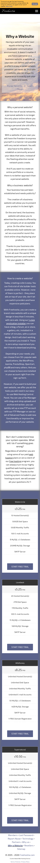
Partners (16, 842)
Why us (25, 842)
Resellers (28, 845)
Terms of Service (15, 861)
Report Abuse (14, 838)
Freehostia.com (27, 855)
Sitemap (21, 849)
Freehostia (8, 11)
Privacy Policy (25, 861)
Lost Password (26, 835)
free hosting (15, 461)
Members (12, 835)
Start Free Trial (20, 566)
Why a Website (15, 845)
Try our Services (14, 86)
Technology (27, 838)
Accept (35, 4)
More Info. (9, 6)
